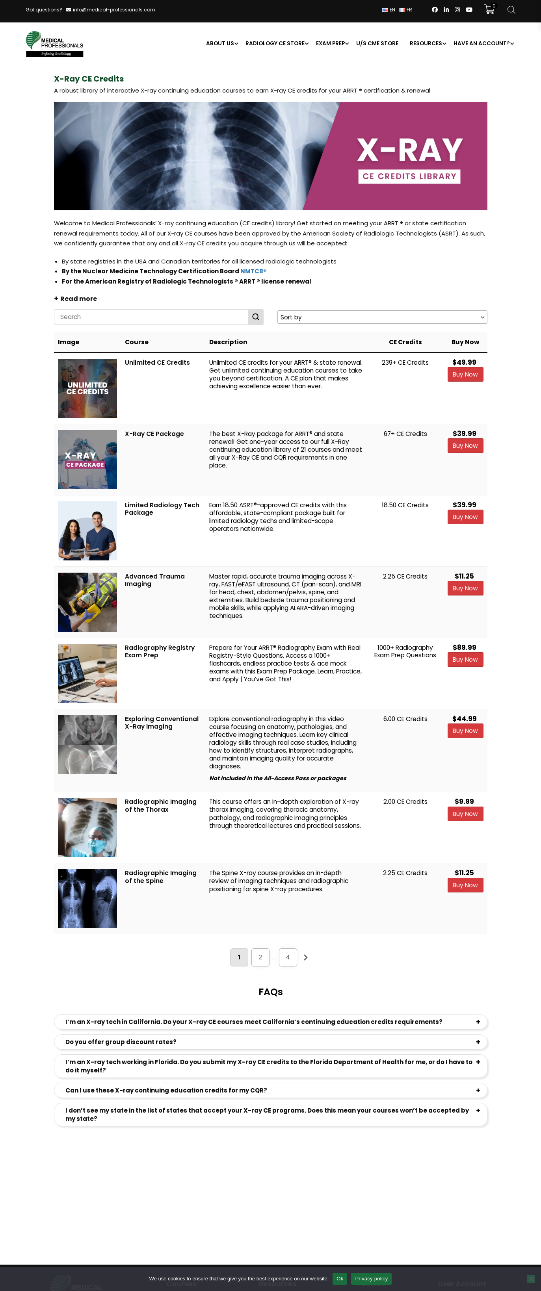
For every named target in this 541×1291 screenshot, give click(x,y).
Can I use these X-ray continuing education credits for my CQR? (166, 1091)
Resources (425, 44)
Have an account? (481, 44)
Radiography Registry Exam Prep (160, 652)
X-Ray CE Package (154, 434)
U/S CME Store (377, 44)
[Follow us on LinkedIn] (446, 10)
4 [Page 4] (288, 958)
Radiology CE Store (274, 44)
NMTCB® (253, 272)
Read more (78, 299)
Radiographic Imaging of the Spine (161, 878)
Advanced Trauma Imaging (155, 581)
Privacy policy (371, 1279)
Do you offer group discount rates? (121, 1043)
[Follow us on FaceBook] (435, 10)
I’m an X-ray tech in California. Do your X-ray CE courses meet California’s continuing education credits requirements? (253, 1023)
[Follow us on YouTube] (469, 10)
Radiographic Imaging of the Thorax (161, 806)
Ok (339, 1279)
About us (220, 44)
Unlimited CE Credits (157, 363)
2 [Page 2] (260, 958)
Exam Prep (330, 44)
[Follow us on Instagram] (457, 10)
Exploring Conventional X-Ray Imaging (162, 723)
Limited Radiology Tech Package (162, 510)
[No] (531, 1279)
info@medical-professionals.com (114, 9)
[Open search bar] (511, 10)
